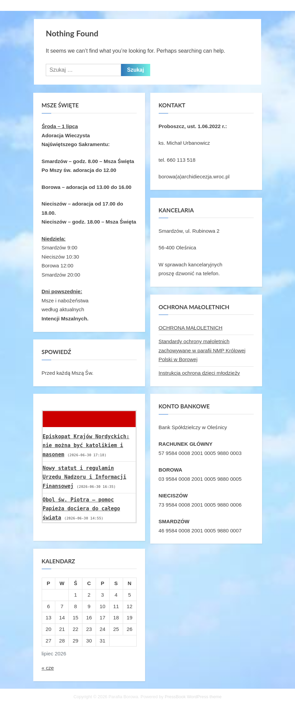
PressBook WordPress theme (193, 696)
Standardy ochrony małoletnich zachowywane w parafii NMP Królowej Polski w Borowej (202, 350)
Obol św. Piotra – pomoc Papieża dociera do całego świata (81, 509)
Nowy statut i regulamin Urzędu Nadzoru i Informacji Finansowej (84, 477)
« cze (48, 668)
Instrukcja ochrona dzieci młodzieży (199, 373)
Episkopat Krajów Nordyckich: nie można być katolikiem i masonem (86, 446)
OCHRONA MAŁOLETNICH (191, 328)
